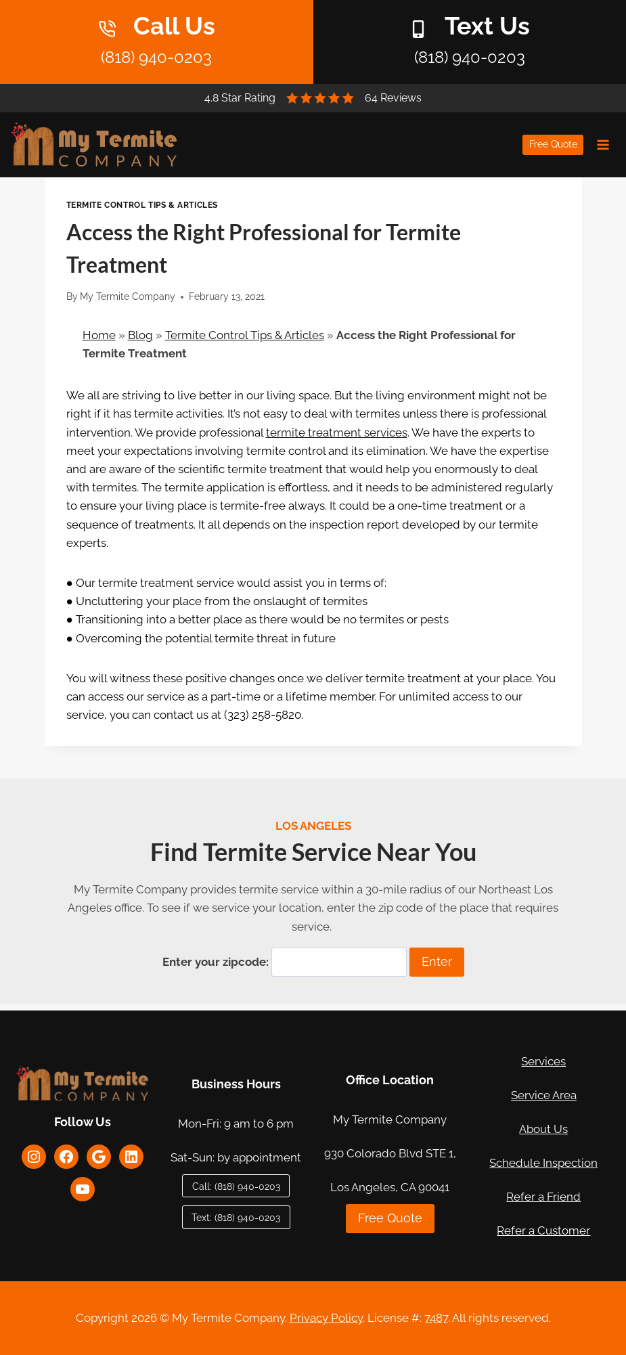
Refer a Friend (543, 1196)
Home (99, 335)
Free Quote (553, 144)
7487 (436, 1318)
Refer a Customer (543, 1230)
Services (543, 1061)
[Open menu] (602, 144)
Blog (140, 335)
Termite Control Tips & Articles (142, 205)
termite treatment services (336, 432)
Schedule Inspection (543, 1163)
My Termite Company (127, 296)
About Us (543, 1129)
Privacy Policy (326, 1318)
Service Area (544, 1095)
